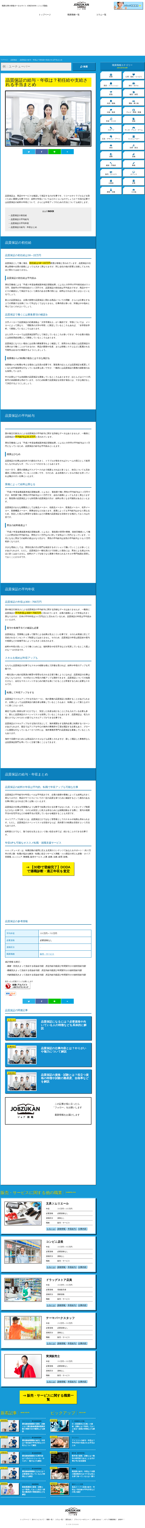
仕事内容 (82, 1229)
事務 (133, 164)
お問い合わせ (96, 1519)
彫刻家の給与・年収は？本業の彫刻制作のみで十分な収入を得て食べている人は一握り (83, 1473)
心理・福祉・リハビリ (133, 75)
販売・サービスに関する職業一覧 (50, 1397)
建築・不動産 (111, 164)
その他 (133, 190)
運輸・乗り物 (134, 102)
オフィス (133, 173)
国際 (111, 155)
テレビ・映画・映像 (133, 111)
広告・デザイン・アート (111, 137)
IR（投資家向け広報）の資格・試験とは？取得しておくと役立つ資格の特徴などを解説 (83, 1427)
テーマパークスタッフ (60, 1318)
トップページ (45, 15)
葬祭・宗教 (111, 190)
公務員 (111, 181)
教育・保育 (134, 93)
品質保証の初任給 (19, 215)
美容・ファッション (111, 84)
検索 (84, 66)
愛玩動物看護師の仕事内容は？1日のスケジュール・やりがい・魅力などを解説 (33, 1458)
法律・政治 (134, 146)
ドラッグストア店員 (59, 1280)
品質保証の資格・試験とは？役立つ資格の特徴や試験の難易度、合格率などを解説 (65, 1078)
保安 (111, 146)
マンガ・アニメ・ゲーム (134, 128)
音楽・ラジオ (111, 119)
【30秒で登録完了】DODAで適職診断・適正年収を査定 (48, 869)
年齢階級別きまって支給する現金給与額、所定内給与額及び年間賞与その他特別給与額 (46, 974)
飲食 (111, 93)
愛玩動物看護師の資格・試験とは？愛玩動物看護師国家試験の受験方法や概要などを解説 (33, 1427)
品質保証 (13, 60)
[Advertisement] (72, 38)
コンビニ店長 (54, 1241)
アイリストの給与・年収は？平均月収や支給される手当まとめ (83, 1442)
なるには (51, 1229)
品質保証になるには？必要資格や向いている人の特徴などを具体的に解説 (63, 1025)
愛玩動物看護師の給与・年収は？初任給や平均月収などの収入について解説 (33, 1442)
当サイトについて (38, 1519)
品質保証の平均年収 (20, 223)
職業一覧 (50, 1519)
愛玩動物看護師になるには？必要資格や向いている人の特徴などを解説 (33, 1473)
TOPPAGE (4, 60)
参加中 (120, 1519)
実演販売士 (53, 1356)
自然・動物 (111, 102)
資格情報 (61, 1229)
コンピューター (133, 137)
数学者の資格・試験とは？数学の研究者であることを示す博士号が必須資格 (83, 1458)
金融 (133, 155)
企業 (133, 181)
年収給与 (72, 1229)
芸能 (133, 119)
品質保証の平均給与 (20, 219)
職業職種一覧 (73, 15)
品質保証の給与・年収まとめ (24, 227)
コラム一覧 (101, 15)
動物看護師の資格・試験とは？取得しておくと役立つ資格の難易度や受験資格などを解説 (33, 1490)
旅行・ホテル (134, 84)
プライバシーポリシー (81, 1519)
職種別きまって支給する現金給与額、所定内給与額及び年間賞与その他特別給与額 (44, 970)
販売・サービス (47, 954)
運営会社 (68, 1519)
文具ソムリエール (57, 1203)
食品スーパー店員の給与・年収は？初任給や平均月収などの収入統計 (83, 1489)
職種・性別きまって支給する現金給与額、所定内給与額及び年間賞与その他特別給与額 (46, 966)
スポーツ (111, 128)
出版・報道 (111, 111)
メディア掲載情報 (110, 1519)
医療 (111, 75)
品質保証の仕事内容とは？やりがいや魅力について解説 (63, 1049)
